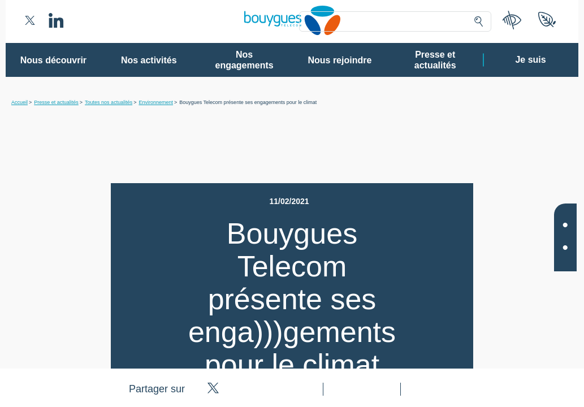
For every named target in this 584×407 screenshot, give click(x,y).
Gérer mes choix (255, 347)
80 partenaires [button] (213, 133)
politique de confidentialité (361, 322)
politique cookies (436, 322)
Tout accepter (338, 347)
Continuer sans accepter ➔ (456, 61)
